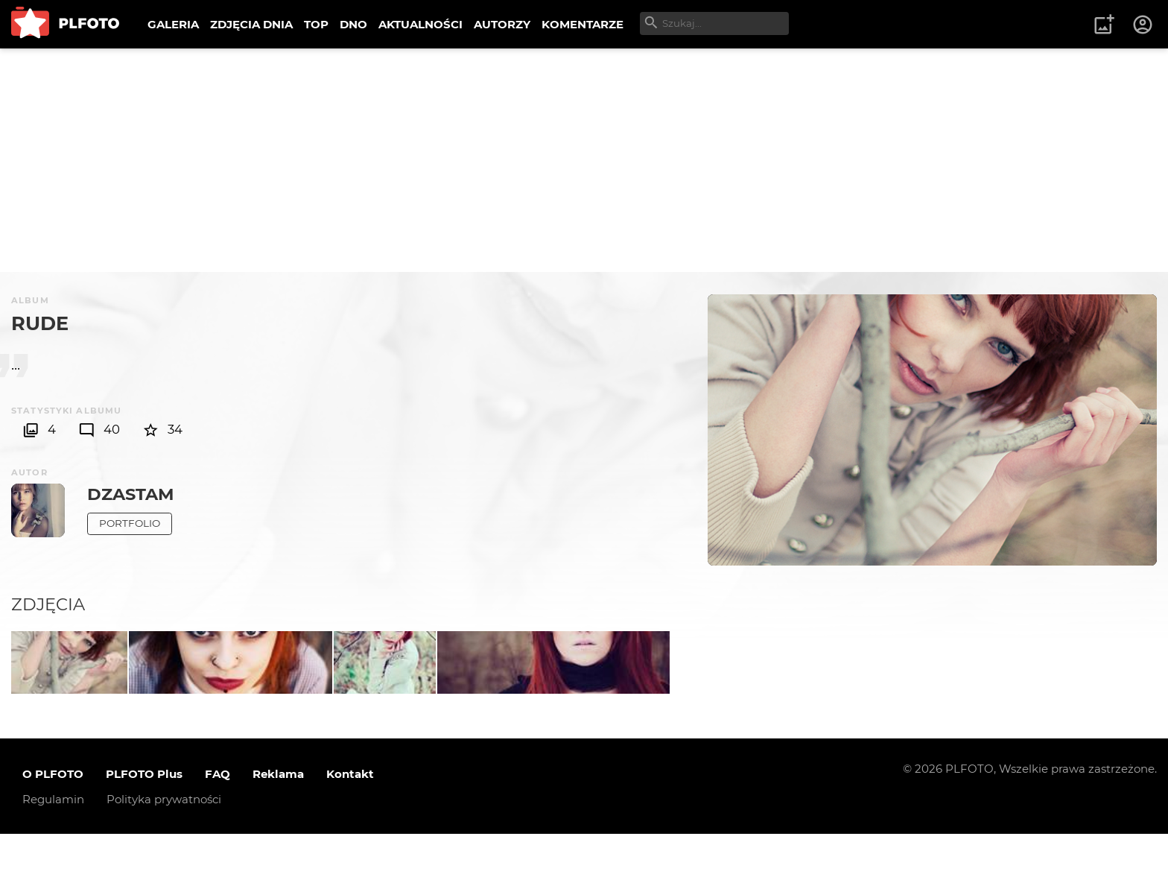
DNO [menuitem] (353, 24)
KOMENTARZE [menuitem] (582, 24)
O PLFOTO (52, 823)
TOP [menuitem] (316, 24)
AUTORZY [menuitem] (502, 24)
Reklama (278, 823)
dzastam (130, 494)
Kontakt (350, 823)
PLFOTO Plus (144, 823)
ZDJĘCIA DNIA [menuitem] (251, 24)
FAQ (217, 823)
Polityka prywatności (164, 848)
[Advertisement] (584, 160)
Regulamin (53, 848)
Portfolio (129, 523)
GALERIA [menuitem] (173, 24)
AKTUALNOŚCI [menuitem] (420, 24)
